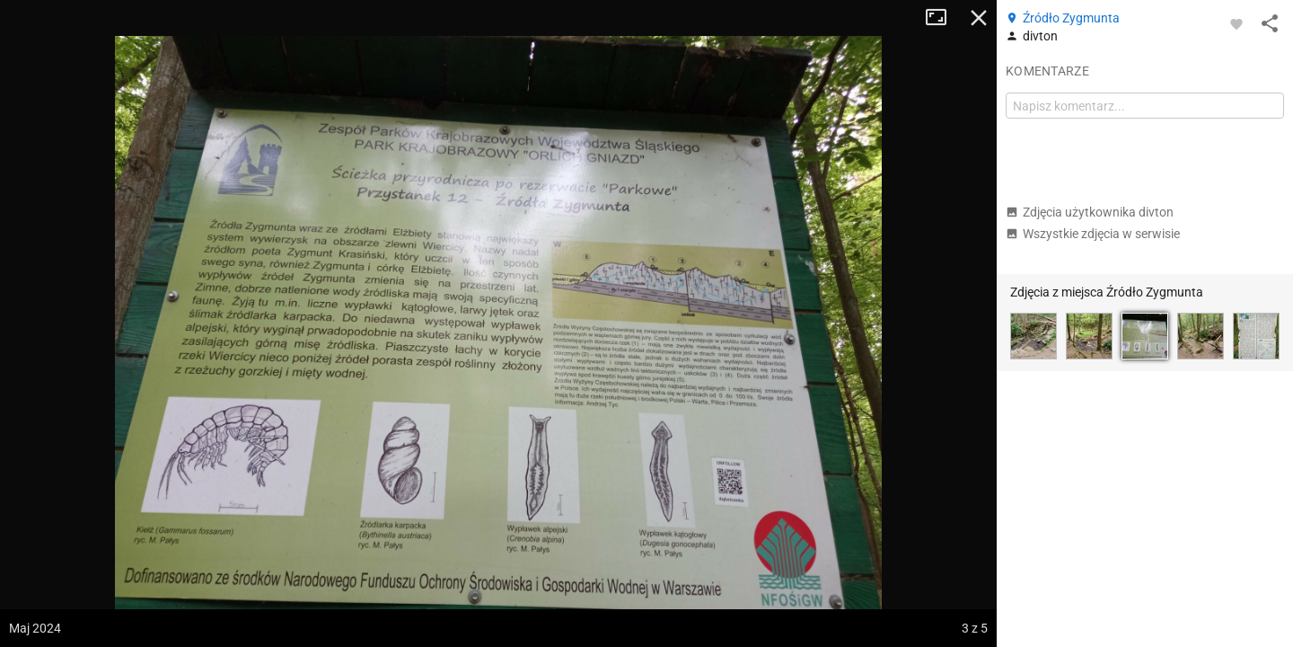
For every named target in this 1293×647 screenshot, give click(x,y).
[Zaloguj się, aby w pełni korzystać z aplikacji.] (1236, 23)
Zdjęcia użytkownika (1090, 212)
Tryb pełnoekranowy (943, 18)
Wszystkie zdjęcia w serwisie (1093, 233)
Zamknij (979, 18)
